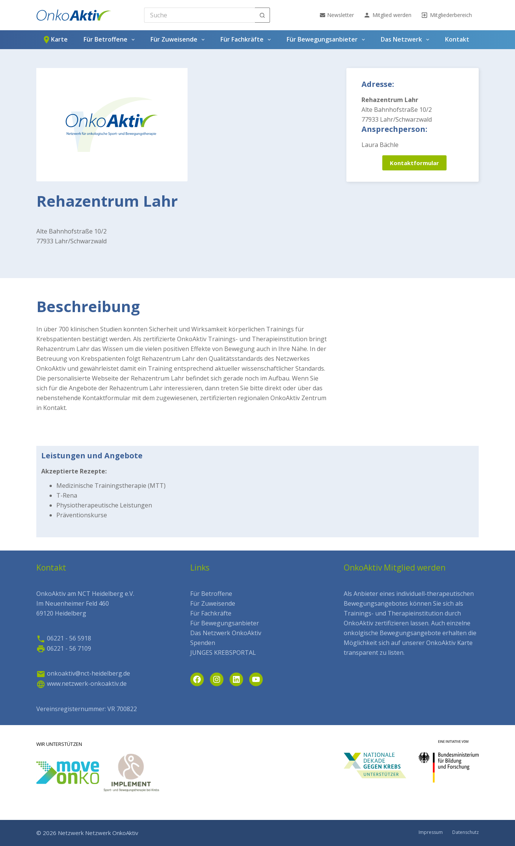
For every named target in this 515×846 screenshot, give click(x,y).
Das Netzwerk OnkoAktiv (225, 633)
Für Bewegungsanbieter (327, 39)
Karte (55, 39)
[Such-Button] (262, 15)
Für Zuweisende (179, 39)
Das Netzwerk (406, 39)
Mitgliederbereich (446, 15)
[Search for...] (199, 15)
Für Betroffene (111, 39)
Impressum (431, 832)
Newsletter (337, 15)
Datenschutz (465, 832)
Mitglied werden (387, 15)
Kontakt (457, 39)
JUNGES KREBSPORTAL (223, 652)
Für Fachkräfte (247, 39)
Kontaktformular (414, 163)
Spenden (202, 643)
